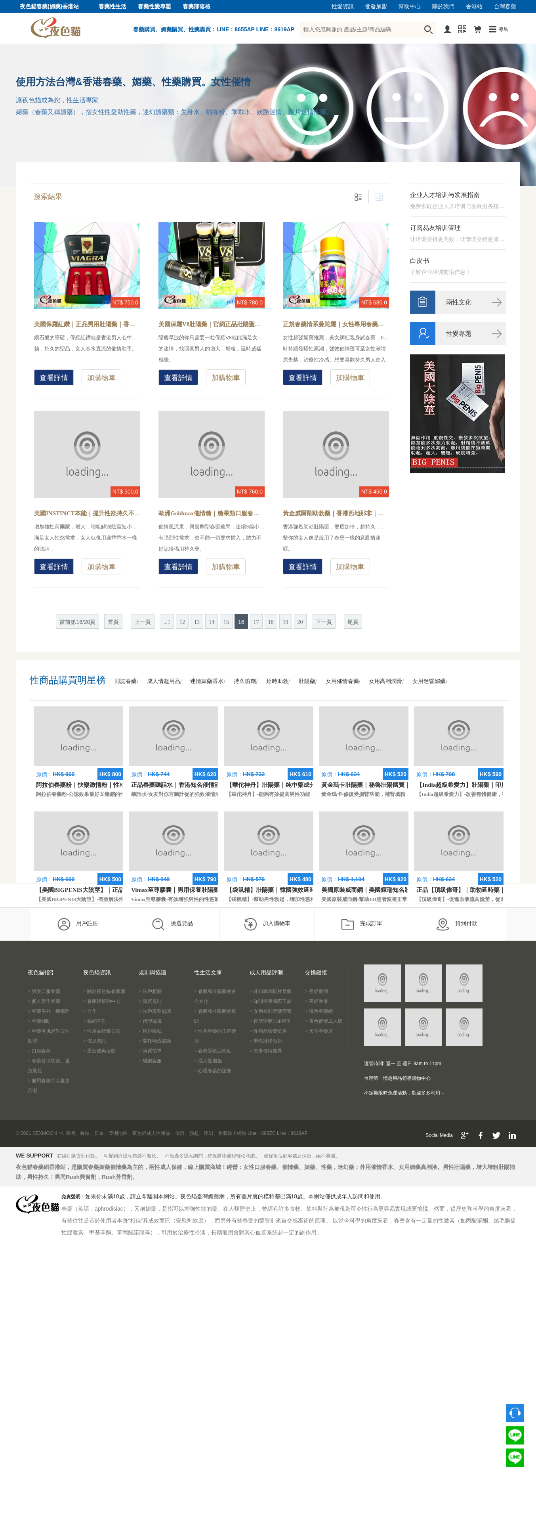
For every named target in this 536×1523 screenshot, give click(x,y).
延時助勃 (277, 681)
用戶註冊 (77, 924)
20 (300, 622)
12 (182, 622)
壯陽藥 (307, 681)
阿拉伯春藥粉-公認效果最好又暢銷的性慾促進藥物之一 (98, 794)
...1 (166, 622)
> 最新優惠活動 (99, 1051)
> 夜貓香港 (316, 1001)
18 (271, 622)
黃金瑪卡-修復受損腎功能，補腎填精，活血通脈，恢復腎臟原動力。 (399, 794)
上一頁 (142, 622)
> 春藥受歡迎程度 (212, 1051)
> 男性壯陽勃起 (266, 1041)
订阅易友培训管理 (435, 227)
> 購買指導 (150, 1051)
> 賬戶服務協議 (155, 1011)
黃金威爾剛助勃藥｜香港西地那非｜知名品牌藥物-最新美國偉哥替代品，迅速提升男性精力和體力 (336, 513)
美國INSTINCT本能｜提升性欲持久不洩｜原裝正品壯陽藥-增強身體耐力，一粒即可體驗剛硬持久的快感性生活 (87, 513)
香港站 (474, 7)
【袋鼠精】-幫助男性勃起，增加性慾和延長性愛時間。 (288, 899)
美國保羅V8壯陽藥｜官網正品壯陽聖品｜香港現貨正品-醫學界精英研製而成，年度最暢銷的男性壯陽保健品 (211, 324)
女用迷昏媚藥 (429, 681)
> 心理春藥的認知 (212, 1070)
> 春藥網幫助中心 (101, 1001)
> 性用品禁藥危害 (268, 1031)
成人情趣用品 (163, 681)
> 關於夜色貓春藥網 (104, 991)
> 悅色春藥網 (319, 1011)
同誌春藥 (125, 681)
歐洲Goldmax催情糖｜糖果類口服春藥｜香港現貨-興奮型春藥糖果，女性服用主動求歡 (211, 513)
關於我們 (443, 7)
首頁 (113, 622)
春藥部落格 (196, 7)
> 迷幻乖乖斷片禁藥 (271, 991)
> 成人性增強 (208, 1061)
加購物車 (101, 378)
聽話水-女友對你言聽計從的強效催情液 (175, 794)
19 (285, 622)
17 (256, 622)
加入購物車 (266, 924)
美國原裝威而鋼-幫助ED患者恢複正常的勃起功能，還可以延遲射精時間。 (405, 899)
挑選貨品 (172, 924)
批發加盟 (376, 7)
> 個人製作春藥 (44, 1001)
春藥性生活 (112, 7)
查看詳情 (54, 378)
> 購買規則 (150, 1001)
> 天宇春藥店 (319, 1031)
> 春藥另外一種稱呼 (49, 1011)
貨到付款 (456, 924)
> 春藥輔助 (39, 1021)
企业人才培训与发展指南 (445, 194)
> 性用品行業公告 (101, 1031)
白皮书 (419, 260)
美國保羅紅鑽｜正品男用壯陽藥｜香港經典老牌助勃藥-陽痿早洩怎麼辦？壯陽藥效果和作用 (87, 324)
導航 (503, 29)
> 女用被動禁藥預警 (271, 1011)
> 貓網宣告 (94, 1021)
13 (197, 622)
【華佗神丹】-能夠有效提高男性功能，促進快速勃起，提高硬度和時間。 (309, 794)
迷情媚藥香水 (206, 681)
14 (211, 622)
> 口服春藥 (39, 1051)
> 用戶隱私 (150, 1031)
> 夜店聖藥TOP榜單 (270, 1021)
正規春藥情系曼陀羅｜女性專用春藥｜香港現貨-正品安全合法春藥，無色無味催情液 (336, 324)
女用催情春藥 (342, 681)
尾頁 (353, 622)
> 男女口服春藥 (44, 991)
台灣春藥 (505, 7)
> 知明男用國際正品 (271, 1001)
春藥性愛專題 (154, 7)
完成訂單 (361, 924)
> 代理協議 (150, 1021)
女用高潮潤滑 (385, 681)
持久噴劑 (245, 681)
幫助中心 (410, 7)
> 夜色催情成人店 (323, 1021)
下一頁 (323, 622)
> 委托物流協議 (155, 1041)
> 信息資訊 (94, 1041)
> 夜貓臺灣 (316, 991)
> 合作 (90, 1011)
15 (226, 622)
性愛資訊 (343, 7)
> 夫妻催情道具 (266, 1051)
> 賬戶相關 (150, 991)
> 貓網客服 (150, 1061)
